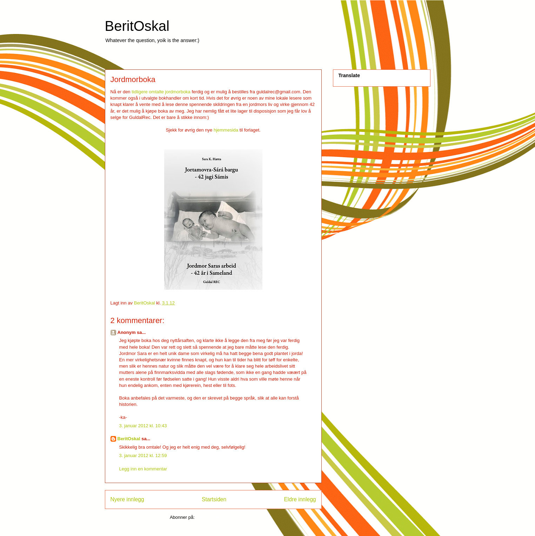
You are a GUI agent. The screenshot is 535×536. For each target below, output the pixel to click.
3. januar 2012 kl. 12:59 (143, 455)
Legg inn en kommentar (143, 468)
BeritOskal (137, 26)
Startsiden (214, 499)
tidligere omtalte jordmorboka (161, 91)
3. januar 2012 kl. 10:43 (143, 425)
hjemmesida (226, 130)
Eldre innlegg (300, 499)
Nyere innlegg (127, 499)
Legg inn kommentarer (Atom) (226, 517)
